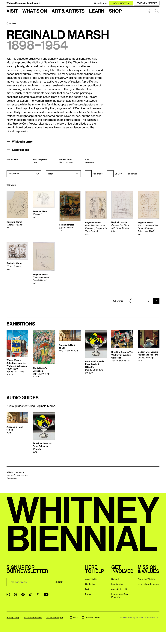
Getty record (18, 149)
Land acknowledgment (148, 584)
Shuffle (148, 11)
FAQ (87, 589)
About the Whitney (146, 579)
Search (157, 11)
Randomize (132, 174)
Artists (12, 23)
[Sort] (24, 173)
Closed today (100, 3)
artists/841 (90, 162)
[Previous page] (130, 301)
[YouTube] (46, 594)
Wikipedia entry (20, 141)
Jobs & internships (120, 589)
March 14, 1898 (66, 162)
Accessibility (91, 579)
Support (115, 579)
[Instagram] (8, 594)
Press (88, 594)
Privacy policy (13, 617)
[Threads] (15, 594)
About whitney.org (55, 617)
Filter (50, 173)
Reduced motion (91, 617)
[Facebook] (23, 594)
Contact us (90, 584)
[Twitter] (38, 594)
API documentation (16, 472)
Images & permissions (17, 475)
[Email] (28, 582)
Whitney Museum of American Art (23, 3)
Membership (117, 584)
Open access (13, 478)
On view (114, 173)
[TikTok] (30, 594)
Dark (74, 617)
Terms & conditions (33, 617)
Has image (94, 173)
